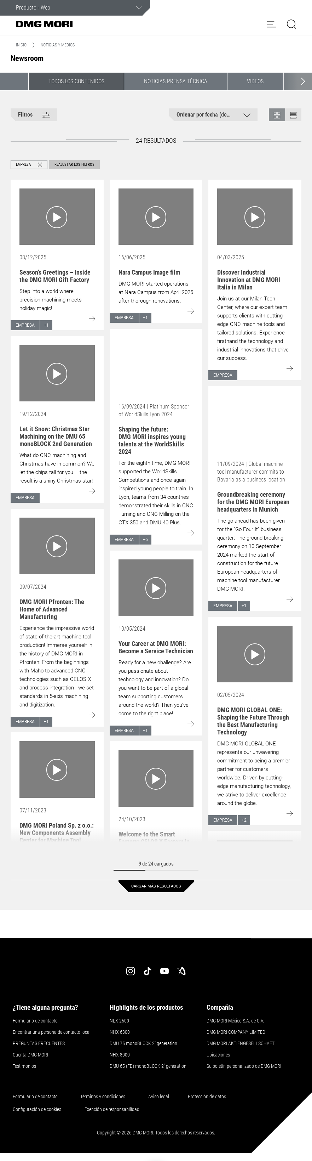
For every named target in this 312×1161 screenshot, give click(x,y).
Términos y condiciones (102, 1096)
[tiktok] (147, 971)
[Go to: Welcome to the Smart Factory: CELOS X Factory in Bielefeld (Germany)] (156, 778)
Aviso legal (158, 1096)
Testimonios (24, 1066)
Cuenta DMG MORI (30, 1055)
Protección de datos (207, 1096)
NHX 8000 (120, 1055)
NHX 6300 (120, 1032)
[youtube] (164, 971)
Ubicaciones (218, 1055)
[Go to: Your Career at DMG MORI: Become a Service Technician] (156, 587)
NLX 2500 (119, 1021)
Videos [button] (255, 81)
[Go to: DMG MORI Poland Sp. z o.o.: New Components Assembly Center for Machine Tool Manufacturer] (57, 769)
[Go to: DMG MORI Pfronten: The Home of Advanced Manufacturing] (57, 546)
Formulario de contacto (35, 1021)
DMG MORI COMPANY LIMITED (236, 1032)
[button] (271, 24)
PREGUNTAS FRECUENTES (39, 1043)
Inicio (21, 45)
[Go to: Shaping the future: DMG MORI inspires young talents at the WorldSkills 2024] (156, 366)
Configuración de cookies (37, 1109)
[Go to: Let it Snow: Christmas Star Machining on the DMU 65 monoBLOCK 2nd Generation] (57, 373)
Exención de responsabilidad (112, 1109)
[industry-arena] (181, 971)
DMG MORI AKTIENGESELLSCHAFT (241, 1043)
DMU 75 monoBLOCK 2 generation (143, 1043)
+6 (145, 539)
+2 (244, 820)
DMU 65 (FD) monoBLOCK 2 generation (148, 1066)
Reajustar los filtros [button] (74, 164)
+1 (46, 325)
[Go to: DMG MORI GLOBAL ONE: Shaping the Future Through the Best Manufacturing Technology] (255, 654)
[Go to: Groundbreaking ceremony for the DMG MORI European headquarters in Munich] (255, 423)
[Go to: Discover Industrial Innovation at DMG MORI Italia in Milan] (255, 216)
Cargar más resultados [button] (156, 886)
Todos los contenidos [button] (76, 81)
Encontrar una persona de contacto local (52, 1032)
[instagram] (130, 971)
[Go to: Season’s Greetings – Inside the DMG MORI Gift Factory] (57, 216)
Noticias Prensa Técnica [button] (175, 81)
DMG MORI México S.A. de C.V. (235, 1021)
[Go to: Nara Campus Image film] (156, 216)
